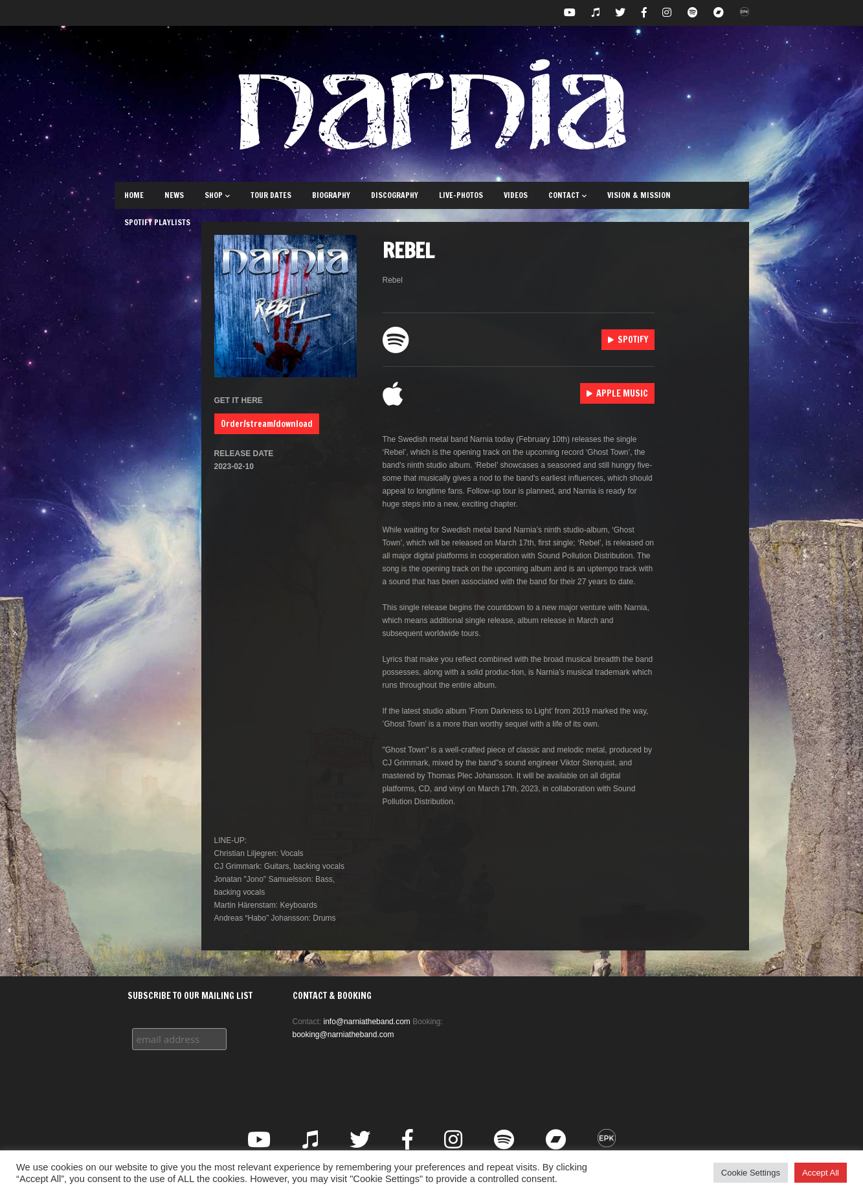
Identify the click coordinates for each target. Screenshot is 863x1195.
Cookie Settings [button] (750, 1173)
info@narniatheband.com (367, 1021)
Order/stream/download (267, 424)
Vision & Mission (639, 195)
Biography (331, 195)
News (174, 195)
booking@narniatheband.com (343, 1034)
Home (134, 195)
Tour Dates (271, 195)
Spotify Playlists (157, 222)
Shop (217, 195)
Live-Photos (461, 195)
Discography (394, 195)
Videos (516, 195)
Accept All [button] (820, 1173)
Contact (567, 195)
